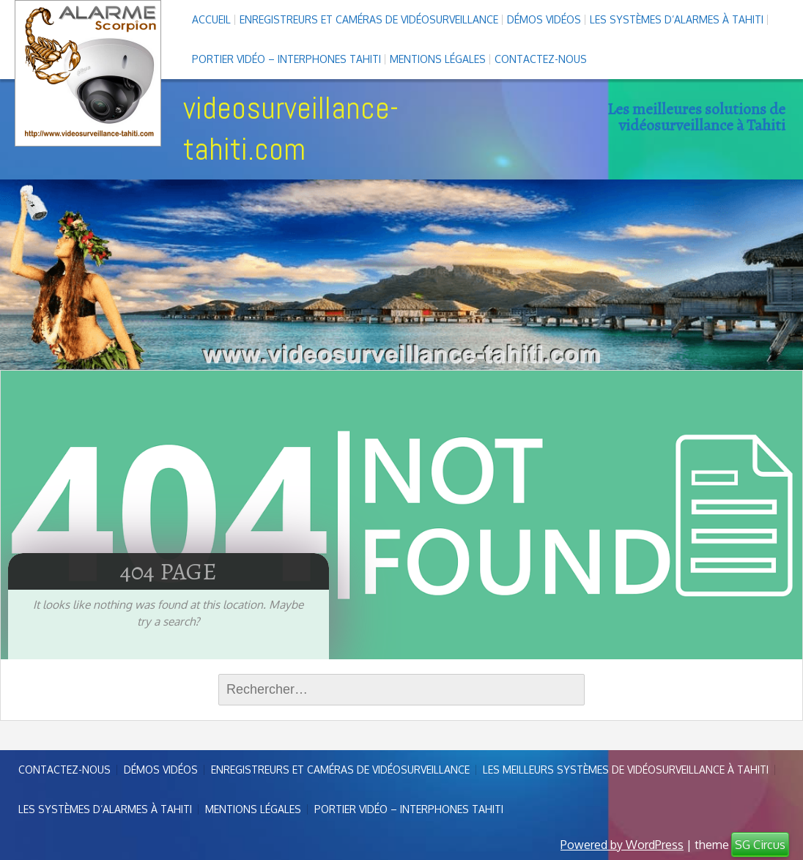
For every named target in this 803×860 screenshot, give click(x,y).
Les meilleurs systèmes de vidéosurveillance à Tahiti (626, 769)
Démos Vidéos (544, 19)
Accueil (211, 19)
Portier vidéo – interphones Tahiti (286, 59)
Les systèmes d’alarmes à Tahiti (676, 19)
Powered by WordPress (622, 844)
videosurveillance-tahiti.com (291, 128)
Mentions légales (438, 59)
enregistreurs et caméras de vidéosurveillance (369, 19)
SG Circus (760, 844)
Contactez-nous (541, 59)
